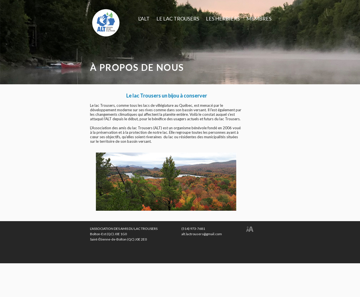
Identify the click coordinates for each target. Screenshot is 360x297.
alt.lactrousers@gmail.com (201, 234)
